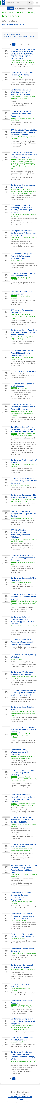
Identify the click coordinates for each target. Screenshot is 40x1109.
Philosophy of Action (22, 104)
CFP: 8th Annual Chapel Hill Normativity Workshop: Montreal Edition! (22, 256)
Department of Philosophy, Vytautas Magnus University (23, 338)
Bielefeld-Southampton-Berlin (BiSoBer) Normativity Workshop (22, 544)
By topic (10, 8)
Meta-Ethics (19, 122)
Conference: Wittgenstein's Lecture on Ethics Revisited (23, 935)
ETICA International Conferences (22, 853)
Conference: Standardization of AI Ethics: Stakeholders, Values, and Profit (24, 596)
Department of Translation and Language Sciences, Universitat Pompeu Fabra (24, 316)
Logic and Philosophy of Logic (25, 783)
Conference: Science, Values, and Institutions (23, 186)
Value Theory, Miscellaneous (20, 67)
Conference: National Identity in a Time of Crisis (23, 845)
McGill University (16, 260)
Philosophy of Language (23, 320)
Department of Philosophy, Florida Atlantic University (22, 358)
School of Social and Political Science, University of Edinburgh (23, 434)
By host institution (20, 8)
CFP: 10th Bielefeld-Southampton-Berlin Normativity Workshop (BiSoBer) (20, 533)
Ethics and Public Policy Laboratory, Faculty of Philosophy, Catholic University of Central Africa (22, 1027)
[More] (37, 3)
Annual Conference (17, 972)
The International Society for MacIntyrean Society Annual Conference (21, 830)
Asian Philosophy (21, 630)
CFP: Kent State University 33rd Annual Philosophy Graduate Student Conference (24, 132)
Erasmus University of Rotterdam (21, 582)
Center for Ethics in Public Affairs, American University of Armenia (22, 850)
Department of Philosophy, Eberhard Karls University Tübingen (23, 500)
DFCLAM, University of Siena (20, 485)
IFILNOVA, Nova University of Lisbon (22, 518)
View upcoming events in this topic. (13, 24)
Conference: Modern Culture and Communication (23, 274)
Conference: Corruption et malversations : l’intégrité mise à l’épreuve (24, 1021)
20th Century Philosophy (24, 941)
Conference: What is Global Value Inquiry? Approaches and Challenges (24, 557)
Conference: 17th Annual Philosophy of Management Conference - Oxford (22, 915)
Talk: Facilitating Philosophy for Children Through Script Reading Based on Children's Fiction (24, 868)
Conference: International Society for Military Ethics (22, 966)
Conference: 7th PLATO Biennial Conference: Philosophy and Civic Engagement (21, 896)
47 (29, 44)
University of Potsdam (18, 939)
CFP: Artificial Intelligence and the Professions (23, 385)
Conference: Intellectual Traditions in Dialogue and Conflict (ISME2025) (22, 819)
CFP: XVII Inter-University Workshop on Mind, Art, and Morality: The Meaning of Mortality (22, 208)
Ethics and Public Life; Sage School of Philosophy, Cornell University (23, 97)
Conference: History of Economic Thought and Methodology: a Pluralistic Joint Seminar (24, 620)
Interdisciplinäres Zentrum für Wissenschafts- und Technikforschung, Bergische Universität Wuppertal (23, 191)
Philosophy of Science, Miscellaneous (24, 631)
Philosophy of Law (22, 520)
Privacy (20, 1099)
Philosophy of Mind (22, 82)
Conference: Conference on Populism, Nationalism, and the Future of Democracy (24, 406)
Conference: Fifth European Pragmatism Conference (22, 673)
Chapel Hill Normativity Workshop (22, 263)
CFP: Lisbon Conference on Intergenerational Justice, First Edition (24, 513)
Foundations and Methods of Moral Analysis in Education (23, 439)
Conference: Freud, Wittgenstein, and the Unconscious (20, 751)
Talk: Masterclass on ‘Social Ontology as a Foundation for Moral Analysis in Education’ (23, 429)
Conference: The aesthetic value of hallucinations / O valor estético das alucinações (24, 154)
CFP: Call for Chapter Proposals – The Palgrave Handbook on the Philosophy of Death (24, 692)
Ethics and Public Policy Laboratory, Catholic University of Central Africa (22, 61)
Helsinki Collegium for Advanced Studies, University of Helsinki (24, 1006)
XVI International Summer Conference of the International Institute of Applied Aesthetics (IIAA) (24, 1067)
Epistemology (20, 266)
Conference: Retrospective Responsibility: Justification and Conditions (24, 480)
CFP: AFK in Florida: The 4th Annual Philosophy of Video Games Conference (22, 352)
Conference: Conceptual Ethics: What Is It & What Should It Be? (24, 496)
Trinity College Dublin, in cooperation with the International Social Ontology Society (23, 713)
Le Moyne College (16, 77)
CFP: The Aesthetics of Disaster (24, 371)
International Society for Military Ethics (23, 969)
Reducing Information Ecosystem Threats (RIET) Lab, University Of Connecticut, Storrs (24, 779)
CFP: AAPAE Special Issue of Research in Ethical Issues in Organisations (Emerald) (22, 642)
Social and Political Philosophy (21, 197)
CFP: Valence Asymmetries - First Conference (22, 311)
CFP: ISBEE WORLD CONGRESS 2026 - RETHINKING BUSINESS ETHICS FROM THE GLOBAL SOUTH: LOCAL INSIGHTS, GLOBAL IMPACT (23, 54)
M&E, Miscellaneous (22, 681)
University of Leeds (17, 1042)
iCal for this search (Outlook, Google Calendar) (19, 36)
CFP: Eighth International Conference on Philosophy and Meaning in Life (24, 232)
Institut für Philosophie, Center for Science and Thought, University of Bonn (24, 603)
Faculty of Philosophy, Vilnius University (23, 953)
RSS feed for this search (12, 35)
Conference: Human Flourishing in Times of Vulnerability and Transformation (24, 332)
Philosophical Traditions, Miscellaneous (23, 699)
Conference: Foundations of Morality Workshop (23, 1038)
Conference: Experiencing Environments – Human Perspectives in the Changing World (23, 1055)
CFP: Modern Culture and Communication (21, 292)
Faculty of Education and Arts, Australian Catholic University (24, 757)
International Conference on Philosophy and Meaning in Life (21, 242)
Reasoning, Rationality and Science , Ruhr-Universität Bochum (23, 804)
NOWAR (13, 101)
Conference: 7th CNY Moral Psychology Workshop (22, 73)
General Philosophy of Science (26, 196)
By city (30, 8)
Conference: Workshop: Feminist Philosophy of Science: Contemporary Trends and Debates (24, 798)
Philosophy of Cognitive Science (21, 322)
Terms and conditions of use (20, 1097)
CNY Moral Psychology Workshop (22, 80)
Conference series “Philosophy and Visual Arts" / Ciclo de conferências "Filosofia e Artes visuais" (23, 173)
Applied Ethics (20, 65)
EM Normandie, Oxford (18, 920)
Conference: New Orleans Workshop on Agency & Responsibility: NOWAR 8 (22, 92)
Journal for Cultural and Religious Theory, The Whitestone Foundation (22, 413)
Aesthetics (19, 177)
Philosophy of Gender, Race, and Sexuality (21, 375)
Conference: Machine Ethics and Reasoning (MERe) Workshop (22, 772)
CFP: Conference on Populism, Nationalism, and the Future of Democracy (24, 729)
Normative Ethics (30, 65)
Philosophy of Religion (23, 417)
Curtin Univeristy (22, 388)
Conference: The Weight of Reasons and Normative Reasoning (22, 113)
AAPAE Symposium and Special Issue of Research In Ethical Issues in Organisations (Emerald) (23, 392)
